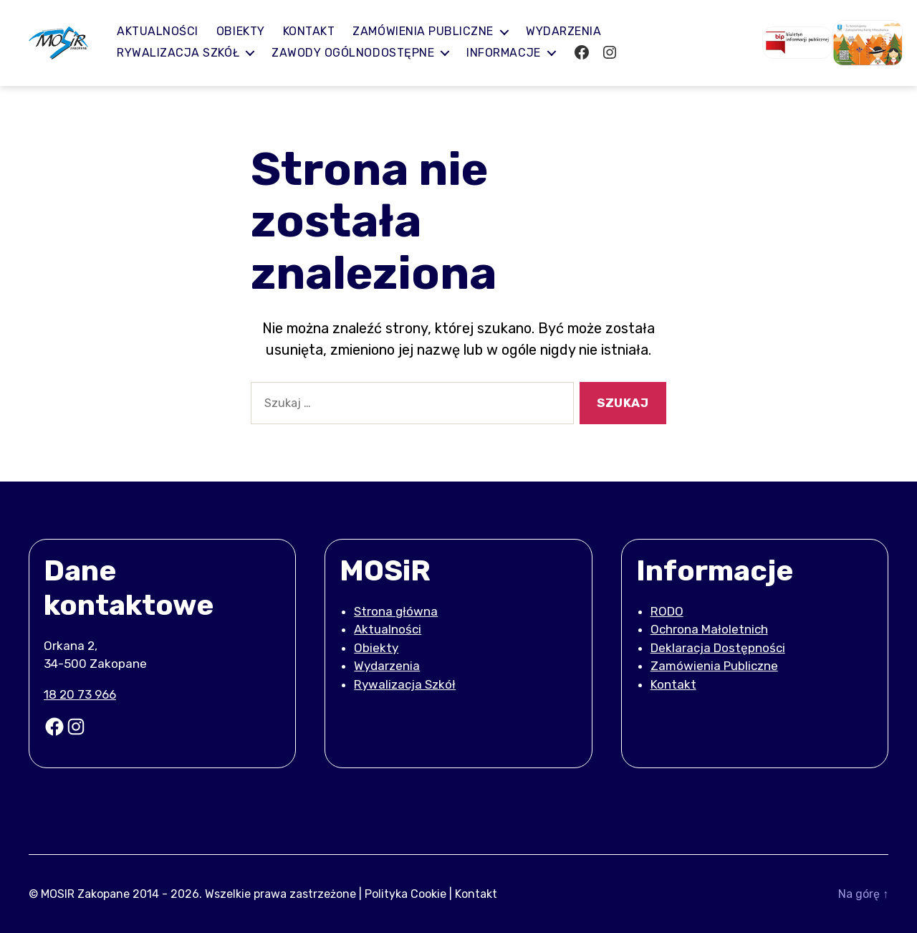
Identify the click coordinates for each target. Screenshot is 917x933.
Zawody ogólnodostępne (363, 52)
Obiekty (250, 31)
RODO (666, 611)
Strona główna (396, 611)
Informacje (513, 52)
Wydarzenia (573, 31)
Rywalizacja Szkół (188, 52)
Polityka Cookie (405, 893)
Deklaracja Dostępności (717, 648)
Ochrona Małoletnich (709, 629)
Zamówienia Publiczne (714, 666)
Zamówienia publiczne (433, 31)
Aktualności (167, 31)
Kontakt (319, 31)
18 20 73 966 (80, 694)
